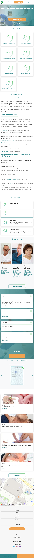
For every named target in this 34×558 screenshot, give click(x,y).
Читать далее (5, 305)
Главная (17, 508)
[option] (17, 15)
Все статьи (17, 475)
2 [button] (17, 23)
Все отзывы (17, 351)
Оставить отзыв (17, 356)
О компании (17, 517)
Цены (17, 512)
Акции (17, 515)
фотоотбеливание (15, 144)
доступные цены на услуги (13, 179)
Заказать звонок (18, 2)
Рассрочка (17, 514)
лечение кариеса (20, 134)
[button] (1, 263)
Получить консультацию (17, 19)
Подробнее (4, 408)
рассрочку (11, 183)
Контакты (17, 524)
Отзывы (17, 519)
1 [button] (14, 23)
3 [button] (19, 23)
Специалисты (4, 130)
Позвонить (25, 556)
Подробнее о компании (9, 114)
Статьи (17, 522)
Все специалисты (17, 286)
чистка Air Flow (4, 142)
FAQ (17, 521)
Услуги (17, 510)
